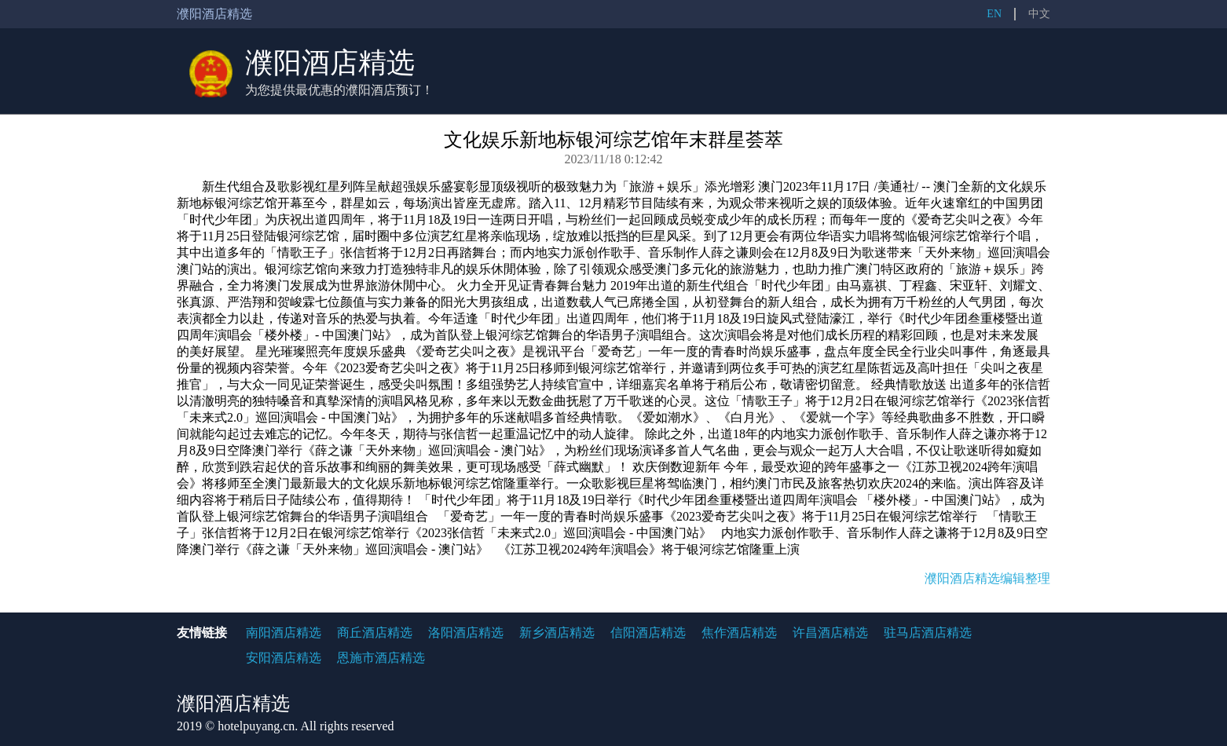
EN (994, 14)
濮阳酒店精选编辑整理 (987, 578)
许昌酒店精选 (830, 632)
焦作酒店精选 (739, 632)
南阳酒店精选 (283, 632)
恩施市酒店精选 (381, 657)
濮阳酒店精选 (330, 63)
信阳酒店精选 (648, 632)
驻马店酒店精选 (928, 632)
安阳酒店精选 (283, 657)
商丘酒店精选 (374, 632)
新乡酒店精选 (557, 632)
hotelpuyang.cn (256, 726)
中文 (1039, 14)
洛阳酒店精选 (466, 632)
